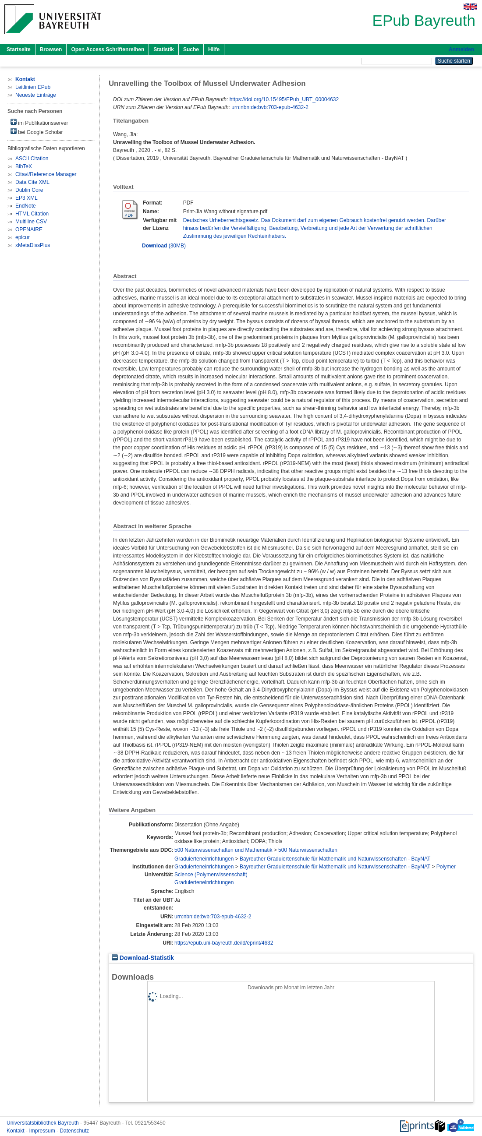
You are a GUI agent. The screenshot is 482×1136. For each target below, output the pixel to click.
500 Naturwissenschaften (307, 850)
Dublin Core (29, 190)
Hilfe (214, 49)
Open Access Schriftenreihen (107, 49)
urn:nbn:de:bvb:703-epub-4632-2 (269, 107)
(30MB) (164, 246)
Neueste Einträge (35, 95)
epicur (22, 237)
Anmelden (461, 49)
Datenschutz (74, 1131)
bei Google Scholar (37, 131)
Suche (191, 49)
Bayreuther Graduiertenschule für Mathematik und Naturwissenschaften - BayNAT (335, 859)
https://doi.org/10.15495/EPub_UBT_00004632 (284, 99)
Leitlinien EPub (32, 87)
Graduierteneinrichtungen (204, 859)
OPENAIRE (29, 229)
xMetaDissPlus (32, 245)
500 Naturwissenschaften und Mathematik (223, 850)
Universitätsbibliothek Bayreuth (43, 1123)
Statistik (163, 49)
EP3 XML (26, 198)
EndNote (25, 206)
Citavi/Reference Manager (45, 174)
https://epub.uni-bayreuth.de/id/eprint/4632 (223, 943)
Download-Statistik (143, 958)
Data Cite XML (32, 182)
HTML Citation (32, 214)
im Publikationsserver (39, 122)
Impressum (43, 1131)
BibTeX (23, 166)
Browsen (51, 49)
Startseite (19, 49)
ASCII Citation (31, 158)
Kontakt (16, 1131)
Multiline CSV (31, 222)
